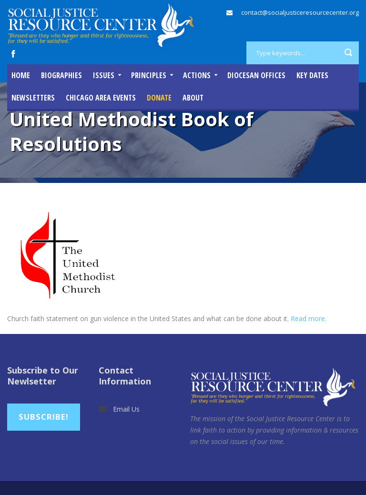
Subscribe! (44, 416)
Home (20, 75)
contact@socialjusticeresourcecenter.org (300, 12)
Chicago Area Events (101, 97)
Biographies (61, 75)
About (193, 97)
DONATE (159, 97)
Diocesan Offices (256, 75)
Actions (197, 75)
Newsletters (33, 97)
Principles (148, 75)
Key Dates (312, 75)
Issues (103, 75)
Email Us (126, 409)
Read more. (308, 318)
